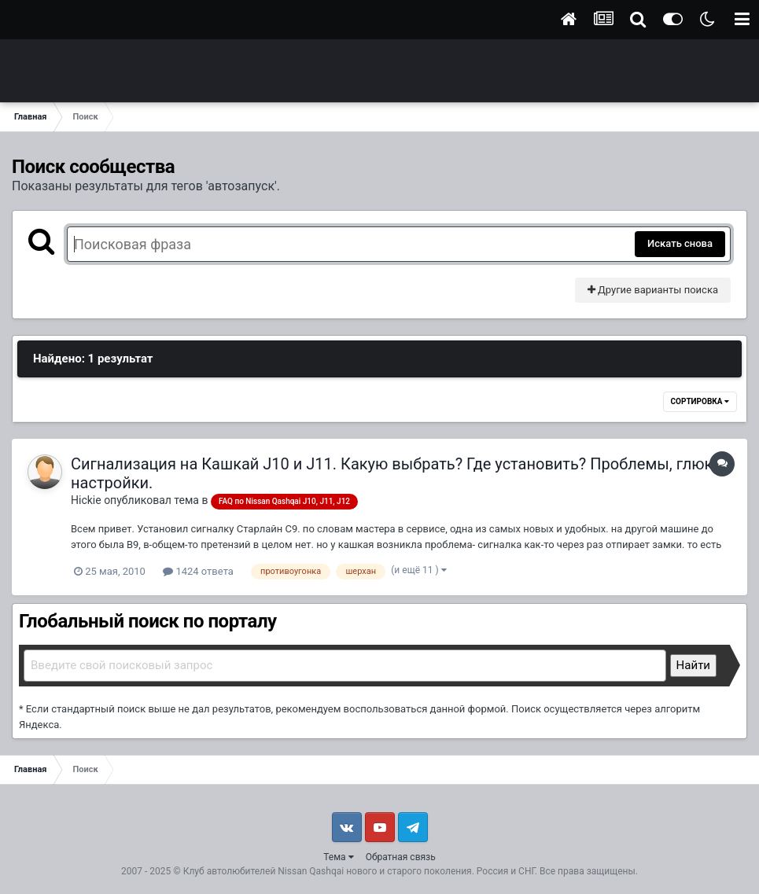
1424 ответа (198, 571)
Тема (338, 857)
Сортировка (700, 401)
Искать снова (680, 243)
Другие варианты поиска (653, 290)
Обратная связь (401, 857)
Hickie (86, 500)
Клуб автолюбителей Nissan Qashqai (263, 871)
